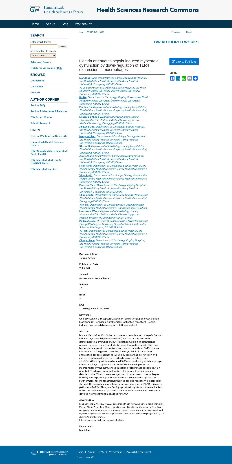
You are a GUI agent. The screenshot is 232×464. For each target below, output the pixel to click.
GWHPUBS (92, 32)
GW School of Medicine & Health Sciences (45, 161)
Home (81, 32)
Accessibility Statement (139, 451)
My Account (115, 451)
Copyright (90, 457)
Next (188, 32)
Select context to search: (43, 50)
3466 (102, 32)
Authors (35, 92)
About (91, 451)
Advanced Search (40, 62)
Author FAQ (37, 105)
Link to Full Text (184, 61)
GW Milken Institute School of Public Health (48, 152)
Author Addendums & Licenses (48, 111)
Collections (37, 80)
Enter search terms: (40, 41)
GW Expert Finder (41, 117)
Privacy (80, 457)
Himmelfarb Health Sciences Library (47, 143)
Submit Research (40, 123)
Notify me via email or (46, 68)
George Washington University (48, 135)
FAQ (102, 451)
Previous (176, 32)
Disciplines (36, 86)
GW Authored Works (176, 42)
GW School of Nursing (43, 169)
